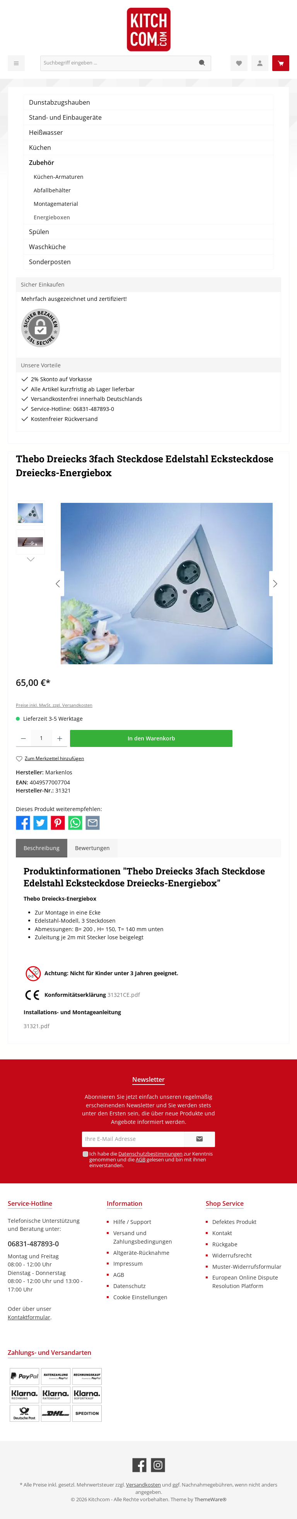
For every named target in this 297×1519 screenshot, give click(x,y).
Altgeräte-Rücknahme (141, 1252)
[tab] (41, 848)
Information (124, 1203)
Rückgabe (224, 1244)
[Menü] (16, 63)
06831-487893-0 (33, 1243)
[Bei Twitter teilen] (40, 822)
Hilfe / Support (132, 1221)
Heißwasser (46, 132)
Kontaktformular (29, 1317)
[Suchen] (202, 63)
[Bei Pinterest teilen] (58, 822)
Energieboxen (52, 217)
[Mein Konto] (259, 63)
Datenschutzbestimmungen (150, 1154)
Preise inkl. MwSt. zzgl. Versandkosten (54, 705)
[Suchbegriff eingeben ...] (117, 63)
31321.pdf (37, 1026)
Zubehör (41, 162)
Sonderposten (50, 262)
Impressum (128, 1263)
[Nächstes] (275, 583)
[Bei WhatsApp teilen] (75, 822)
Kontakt (222, 1233)
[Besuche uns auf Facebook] (139, 1465)
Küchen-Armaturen (59, 176)
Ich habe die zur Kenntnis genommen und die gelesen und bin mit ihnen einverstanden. (151, 1160)
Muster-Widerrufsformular (247, 1266)
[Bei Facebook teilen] (23, 822)
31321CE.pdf (124, 995)
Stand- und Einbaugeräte (65, 117)
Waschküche (47, 247)
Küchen (40, 147)
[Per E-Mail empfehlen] (92, 822)
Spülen (39, 231)
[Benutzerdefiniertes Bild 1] (56, 1395)
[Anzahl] (42, 738)
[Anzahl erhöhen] (59, 738)
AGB (140, 1159)
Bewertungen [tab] (92, 848)
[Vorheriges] (58, 583)
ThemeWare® (211, 1499)
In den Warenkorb (151, 738)
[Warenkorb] (280, 63)
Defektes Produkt (234, 1221)
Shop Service (225, 1203)
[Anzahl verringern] (23, 738)
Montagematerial (56, 203)
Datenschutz (129, 1286)
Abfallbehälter (52, 190)
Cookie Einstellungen (140, 1297)
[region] (148, 584)
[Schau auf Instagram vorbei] (158, 1465)
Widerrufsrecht (232, 1255)
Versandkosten (143, 1485)
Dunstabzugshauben (59, 102)
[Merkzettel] (239, 63)
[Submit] (199, 1139)
